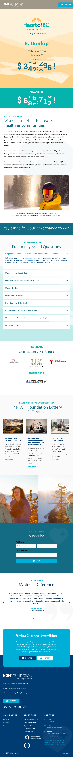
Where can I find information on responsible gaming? (29, 323)
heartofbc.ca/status (29, 261)
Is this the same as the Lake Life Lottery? (24, 315)
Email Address (21, 556)
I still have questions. (14, 331)
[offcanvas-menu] (50, 4)
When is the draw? (13, 291)
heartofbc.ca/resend (26, 263)
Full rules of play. (52, 213)
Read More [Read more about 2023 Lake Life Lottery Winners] (56, 465)
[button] (36, 255)
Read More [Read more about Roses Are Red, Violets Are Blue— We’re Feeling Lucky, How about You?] (32, 472)
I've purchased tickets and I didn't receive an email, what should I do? (34, 255)
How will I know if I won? (16, 299)
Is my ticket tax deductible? (18, 307)
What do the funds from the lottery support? (26, 284)
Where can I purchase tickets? (18, 276)
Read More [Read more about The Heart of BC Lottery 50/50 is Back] (9, 465)
